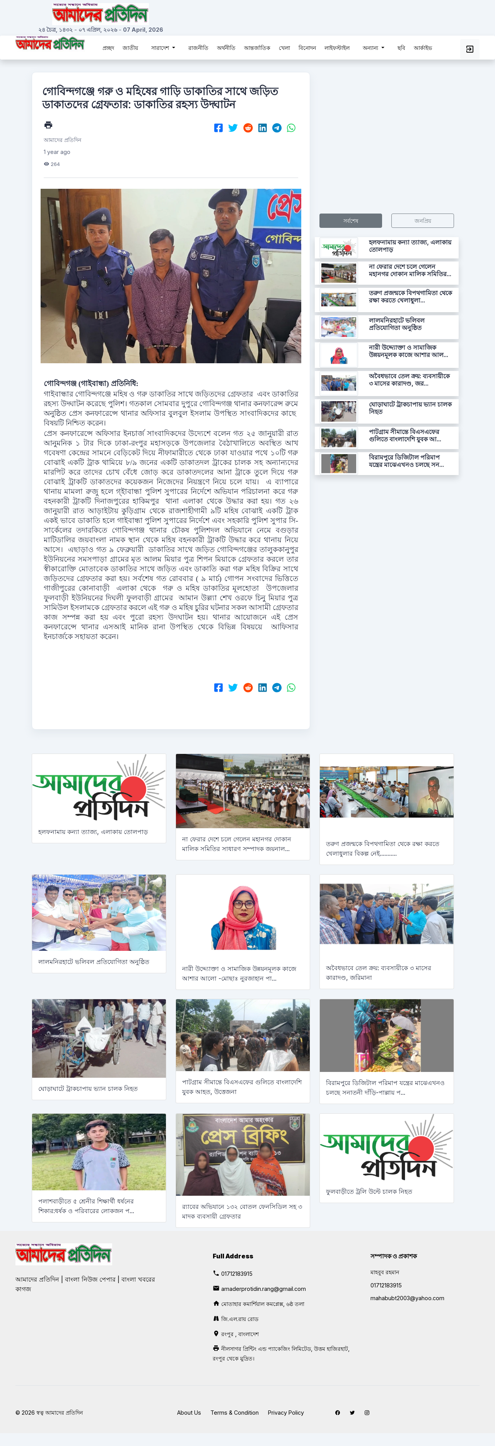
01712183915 (237, 1273)
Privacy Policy (286, 1412)
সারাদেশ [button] (161, 47)
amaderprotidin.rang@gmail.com (263, 1288)
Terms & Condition (234, 1412)
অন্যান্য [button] (371, 47)
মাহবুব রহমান (384, 1272)
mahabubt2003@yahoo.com (407, 1298)
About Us (189, 1412)
